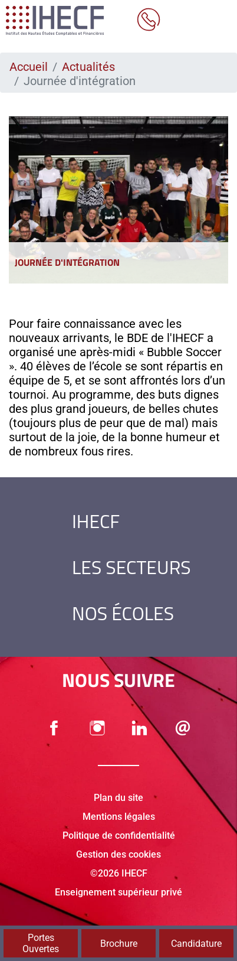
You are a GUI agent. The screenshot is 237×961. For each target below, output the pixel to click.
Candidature (196, 943)
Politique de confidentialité (118, 835)
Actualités (88, 67)
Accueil (28, 67)
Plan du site (118, 797)
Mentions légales (119, 816)
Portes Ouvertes (40, 943)
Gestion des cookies (118, 854)
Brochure (118, 943)
